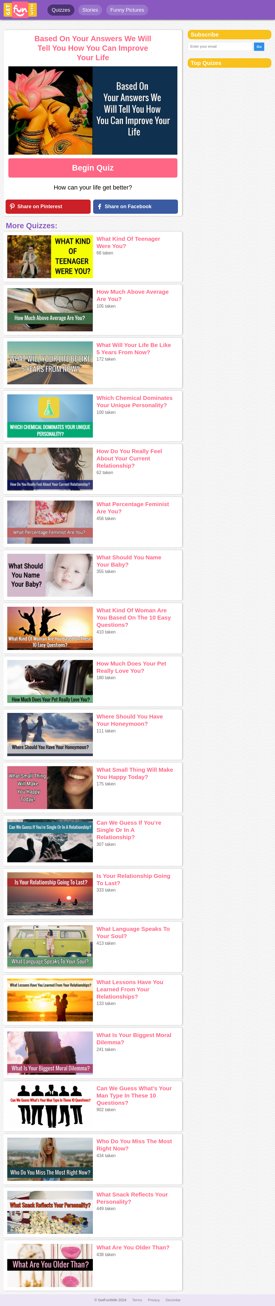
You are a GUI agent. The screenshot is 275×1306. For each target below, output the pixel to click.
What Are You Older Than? (133, 1247)
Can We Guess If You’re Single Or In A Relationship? (129, 829)
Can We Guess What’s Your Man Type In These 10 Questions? (134, 1095)
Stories (90, 10)
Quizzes (61, 10)
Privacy (154, 1300)
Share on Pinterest (39, 206)
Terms (137, 1300)
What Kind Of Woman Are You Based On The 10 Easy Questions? (134, 617)
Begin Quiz (93, 167)
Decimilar (173, 1300)
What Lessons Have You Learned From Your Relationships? (130, 989)
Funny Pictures (127, 10)
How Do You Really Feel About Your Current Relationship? (129, 458)
